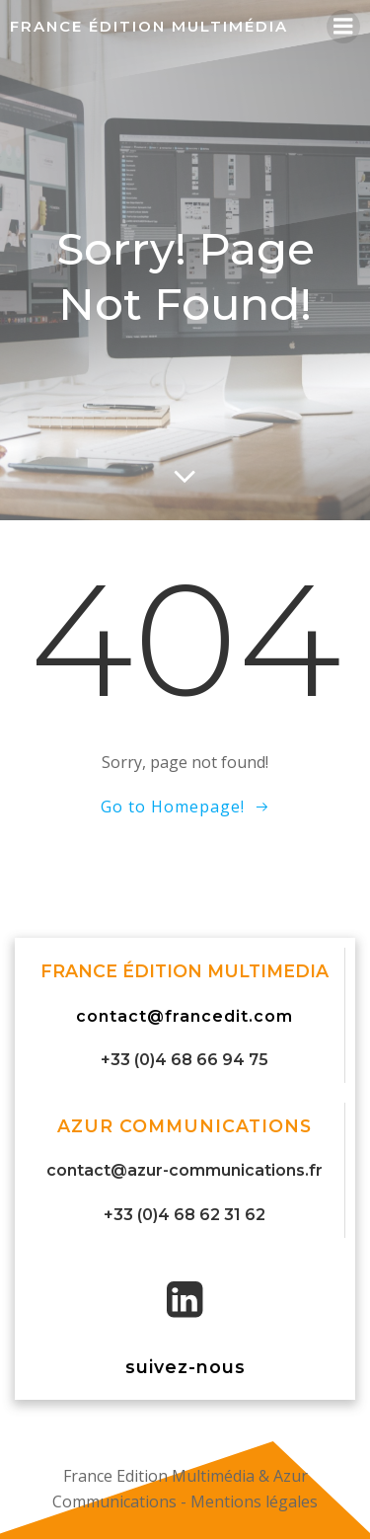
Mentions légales (254, 1501)
